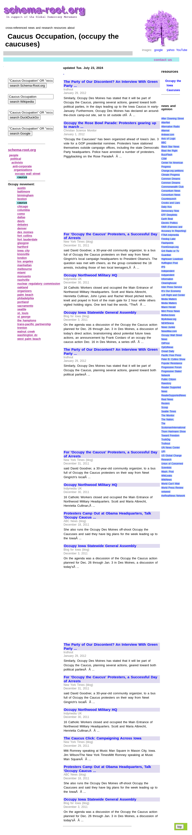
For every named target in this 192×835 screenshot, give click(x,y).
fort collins (24, 235)
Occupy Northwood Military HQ (90, 275)
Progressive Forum (171, 367)
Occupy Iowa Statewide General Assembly (100, 312)
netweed (165, 491)
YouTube (181, 50)
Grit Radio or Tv (170, 251)
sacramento (25, 306)
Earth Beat (167, 219)
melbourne (24, 269)
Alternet (165, 130)
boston (22, 199)
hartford (22, 247)
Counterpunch (168, 199)
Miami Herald (168, 307)
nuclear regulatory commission (38, 283)
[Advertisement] (103, 193)
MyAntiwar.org (168, 319)
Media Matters (169, 299)
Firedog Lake (168, 239)
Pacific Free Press (171, 355)
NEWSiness (167, 323)
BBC (163, 142)
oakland (22, 287)
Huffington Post (169, 263)
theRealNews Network (173, 495)
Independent (168, 271)
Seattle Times (168, 411)
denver (21, 228)
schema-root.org (22, 150)
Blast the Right (169, 150)
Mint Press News (170, 311)
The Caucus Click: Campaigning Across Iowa (102, 738)
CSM (164, 158)
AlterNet (165, 122)
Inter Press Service (171, 287)
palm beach (25, 294)
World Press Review (172, 487)
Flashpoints (167, 243)
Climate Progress (170, 174)
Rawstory (166, 383)
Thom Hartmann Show (173, 431)
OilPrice (165, 343)
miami (21, 272)
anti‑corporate (22, 166)
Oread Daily (167, 351)
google (158, 50)
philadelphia (25, 298)
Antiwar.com (167, 134)
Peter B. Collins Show (173, 359)
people (13, 155)
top (179, 826)
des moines (25, 232)
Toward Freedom (170, 435)
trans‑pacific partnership (34, 324)
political (15, 158)
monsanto (24, 276)
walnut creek (26, 331)
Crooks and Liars (170, 203)
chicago (22, 206)
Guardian (166, 255)
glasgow (23, 243)
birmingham (25, 195)
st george (23, 316)
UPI (163, 451)
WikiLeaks (166, 475)
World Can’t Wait (170, 483)
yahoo (171, 50)
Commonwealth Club (172, 187)
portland (23, 302)
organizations (23, 170)
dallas (21, 217)
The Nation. (167, 419)
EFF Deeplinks (169, 215)
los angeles (25, 261)
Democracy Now (170, 211)
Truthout (165, 443)
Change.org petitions (172, 170)
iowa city (23, 250)
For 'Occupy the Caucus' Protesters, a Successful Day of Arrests (110, 236)
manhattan (24, 265)
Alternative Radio (170, 126)
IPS (163, 267)
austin (21, 188)
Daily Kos (166, 207)
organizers (24, 291)
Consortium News (170, 191)
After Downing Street (172, 118)
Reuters (165, 403)
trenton (22, 327)
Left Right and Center (173, 295)
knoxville (23, 254)
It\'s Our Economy (171, 291)
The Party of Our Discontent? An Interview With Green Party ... (111, 84)
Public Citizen (168, 379)
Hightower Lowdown (172, 259)
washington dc (27, 335)
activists (17, 162)
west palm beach (29, 339)
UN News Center (170, 447)
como (21, 213)
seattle (21, 309)
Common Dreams (170, 178)
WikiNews (166, 479)
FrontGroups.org (170, 247)
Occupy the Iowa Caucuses (173, 85)
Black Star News (170, 146)
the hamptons (26, 320)
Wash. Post (167, 471)
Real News (167, 399)
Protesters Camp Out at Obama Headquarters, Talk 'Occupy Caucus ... (107, 515)
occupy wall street (27, 173)
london (22, 258)
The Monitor (167, 415)
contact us (163, 59)
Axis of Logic (168, 138)
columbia (23, 210)
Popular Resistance (171, 363)
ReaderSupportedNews (173, 395)
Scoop (164, 407)
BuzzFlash (166, 154)
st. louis (22, 313)
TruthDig (165, 439)
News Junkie (168, 327)
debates (22, 224)
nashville (23, 280)
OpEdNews (167, 347)
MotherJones (168, 315)
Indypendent (167, 275)
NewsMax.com (169, 331)
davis (21, 221)
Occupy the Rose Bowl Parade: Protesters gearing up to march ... (110, 125)
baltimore (23, 191)
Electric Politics (169, 223)
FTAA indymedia (170, 235)
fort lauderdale (27, 239)
